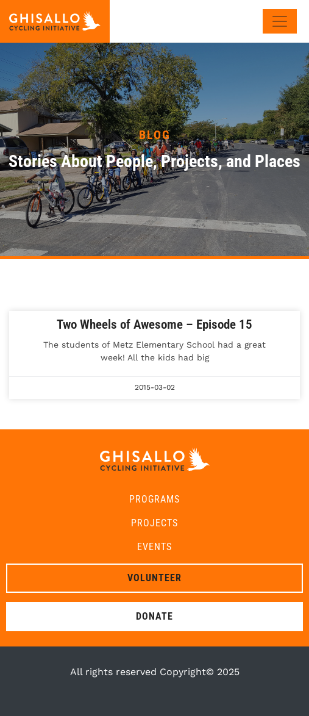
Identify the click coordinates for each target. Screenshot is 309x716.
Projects (154, 523)
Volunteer (154, 578)
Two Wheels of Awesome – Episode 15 (154, 324)
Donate (154, 616)
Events (154, 547)
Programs (154, 499)
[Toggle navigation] (280, 21)
